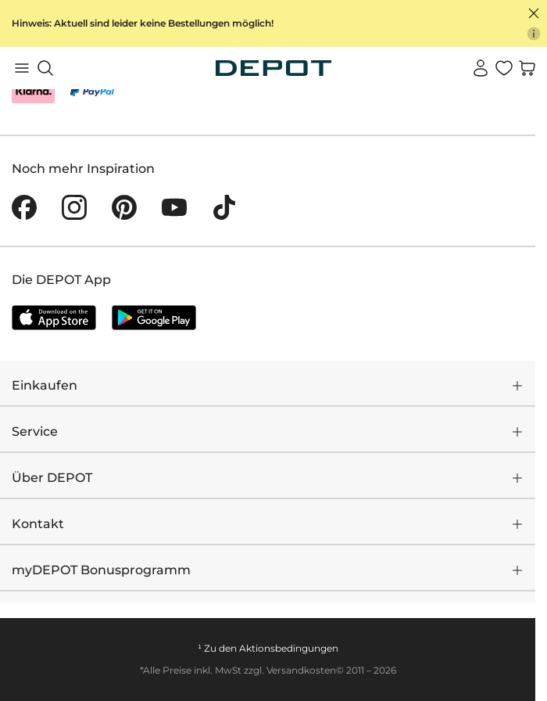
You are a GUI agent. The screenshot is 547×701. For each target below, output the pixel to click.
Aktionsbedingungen (288, 648)
